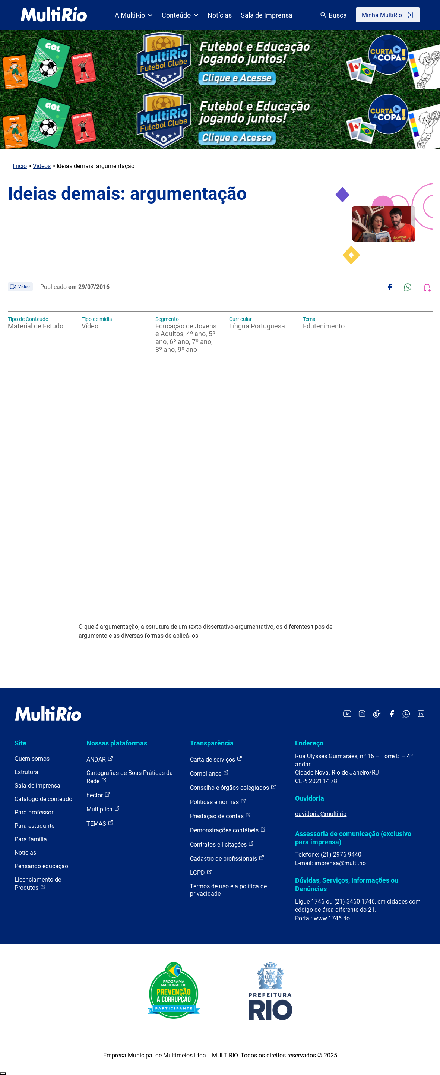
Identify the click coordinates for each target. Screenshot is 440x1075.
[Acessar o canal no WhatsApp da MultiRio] (406, 714)
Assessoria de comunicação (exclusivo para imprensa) (353, 838)
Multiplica (103, 809)
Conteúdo (180, 15)
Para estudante (34, 825)
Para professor (34, 812)
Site (20, 743)
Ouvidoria (309, 798)
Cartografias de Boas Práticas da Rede (129, 777)
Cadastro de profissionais (227, 858)
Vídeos (42, 166)
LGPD (201, 872)
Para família (31, 839)
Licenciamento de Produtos (38, 883)
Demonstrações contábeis (228, 830)
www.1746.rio (332, 918)
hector (98, 795)
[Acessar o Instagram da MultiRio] (362, 714)
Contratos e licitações (222, 844)
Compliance (209, 773)
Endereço (309, 743)
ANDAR (99, 759)
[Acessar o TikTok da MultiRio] (377, 714)
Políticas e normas (218, 802)
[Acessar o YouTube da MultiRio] (347, 714)
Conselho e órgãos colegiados (233, 787)
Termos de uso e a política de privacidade (228, 890)
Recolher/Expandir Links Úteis (3, 1073)
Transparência (212, 743)
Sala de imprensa (37, 785)
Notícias (220, 15)
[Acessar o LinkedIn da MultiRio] (421, 714)
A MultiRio (134, 15)
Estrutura (26, 772)
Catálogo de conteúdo (43, 799)
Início (20, 166)
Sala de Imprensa (266, 15)
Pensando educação (41, 866)
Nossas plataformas (116, 743)
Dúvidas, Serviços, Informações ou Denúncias (346, 884)
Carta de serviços (216, 759)
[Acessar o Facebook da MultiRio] (391, 714)
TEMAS (100, 823)
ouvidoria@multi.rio (320, 813)
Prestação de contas (220, 816)
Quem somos (32, 758)
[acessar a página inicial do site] (54, 15)
